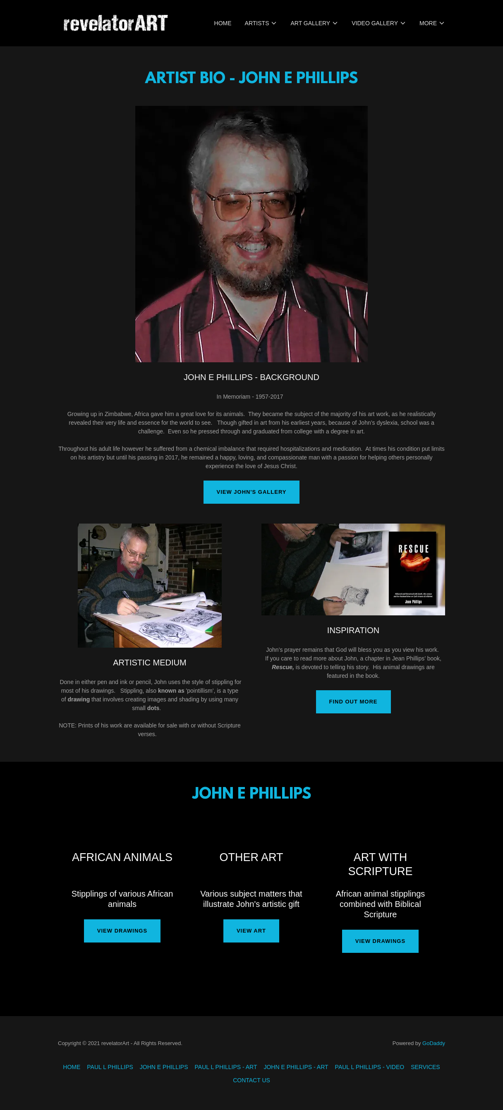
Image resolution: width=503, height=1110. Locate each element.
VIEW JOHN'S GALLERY (252, 492)
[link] (115, 22)
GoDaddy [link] (433, 1043)
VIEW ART (251, 931)
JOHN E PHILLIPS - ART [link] (295, 1067)
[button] (261, 23)
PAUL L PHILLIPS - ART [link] (226, 1067)
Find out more (353, 702)
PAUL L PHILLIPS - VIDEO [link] (370, 1067)
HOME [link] (223, 23)
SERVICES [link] (425, 1067)
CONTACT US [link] (251, 1080)
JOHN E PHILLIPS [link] (164, 1067)
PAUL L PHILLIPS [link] (110, 1067)
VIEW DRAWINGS (122, 931)
